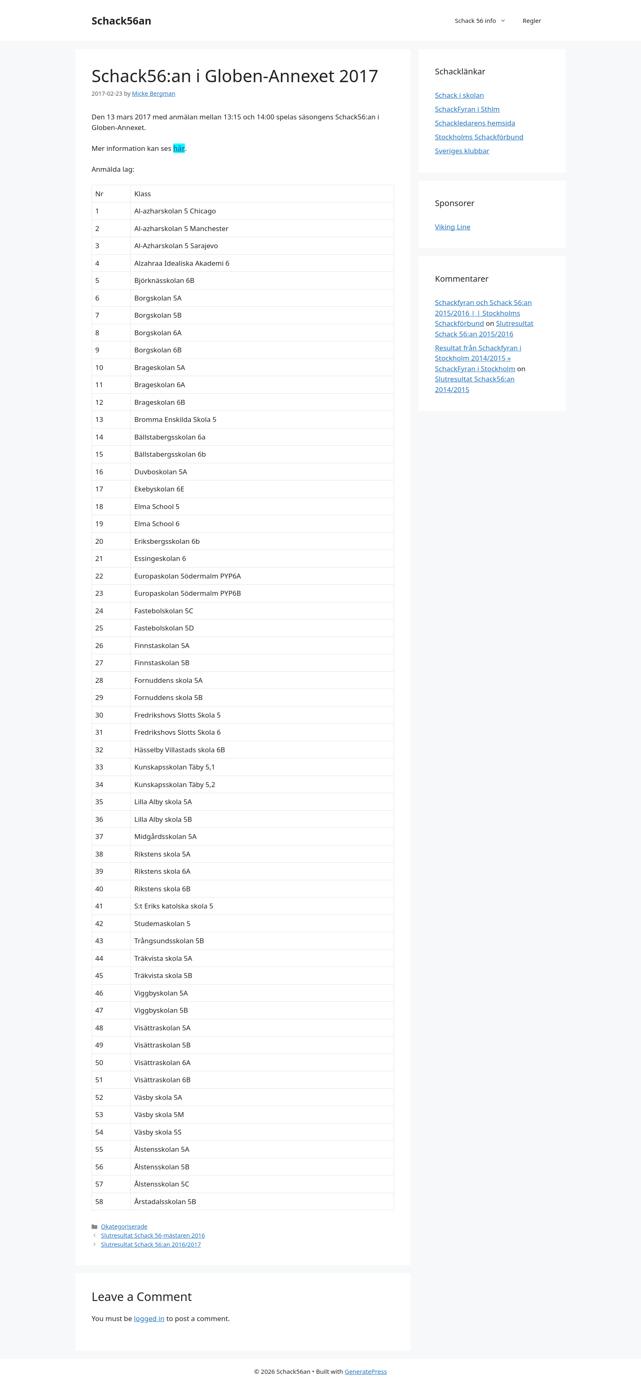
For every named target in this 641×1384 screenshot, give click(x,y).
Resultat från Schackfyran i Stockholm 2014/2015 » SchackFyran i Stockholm (478, 358)
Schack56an (121, 20)
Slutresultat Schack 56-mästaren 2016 (153, 1235)
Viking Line (453, 226)
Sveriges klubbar (462, 150)
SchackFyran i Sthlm (467, 109)
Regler (531, 20)
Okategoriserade (124, 1226)
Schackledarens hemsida (475, 123)
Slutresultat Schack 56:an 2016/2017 (151, 1244)
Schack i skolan (459, 95)
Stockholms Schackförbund (479, 136)
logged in (149, 1318)
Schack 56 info (485, 20)
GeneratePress (366, 1371)
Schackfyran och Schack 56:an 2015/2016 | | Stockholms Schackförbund (483, 313)
